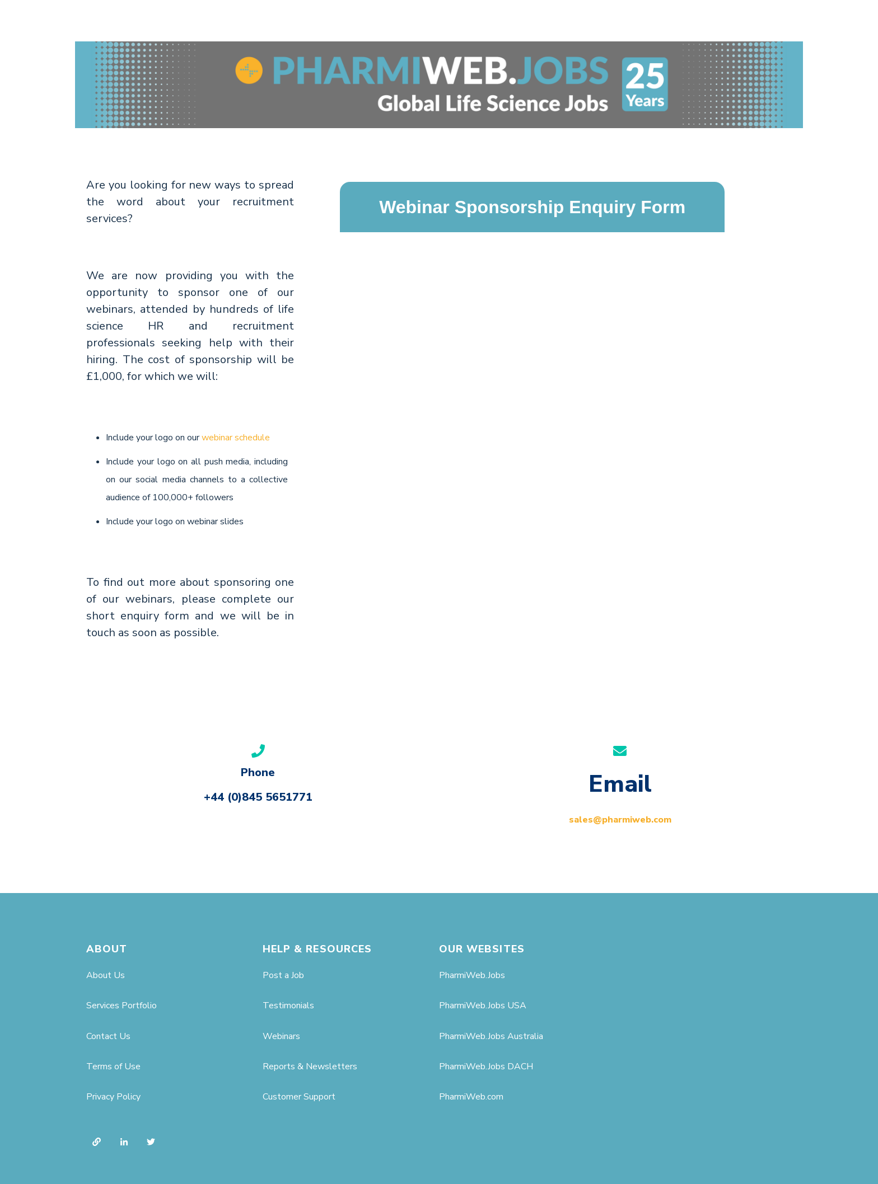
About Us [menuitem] (105, 975)
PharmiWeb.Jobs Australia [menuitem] (491, 1036)
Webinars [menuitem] (281, 1036)
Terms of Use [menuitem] (113, 1066)
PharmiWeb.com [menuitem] (471, 1097)
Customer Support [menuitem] (299, 1097)
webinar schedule (236, 437)
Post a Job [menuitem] (283, 975)
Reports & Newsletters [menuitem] (310, 1066)
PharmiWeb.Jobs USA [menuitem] (482, 1005)
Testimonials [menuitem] (288, 1005)
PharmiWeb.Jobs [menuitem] (472, 975)
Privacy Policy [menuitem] (113, 1097)
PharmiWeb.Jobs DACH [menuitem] (486, 1066)
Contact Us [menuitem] (108, 1036)
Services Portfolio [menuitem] (121, 1005)
